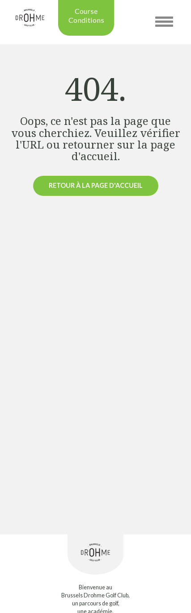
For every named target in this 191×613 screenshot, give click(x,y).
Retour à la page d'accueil (96, 185)
